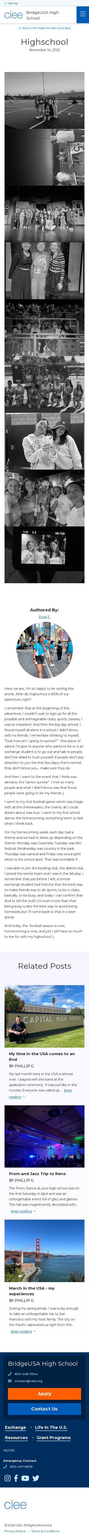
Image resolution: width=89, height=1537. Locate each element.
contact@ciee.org (28, 1381)
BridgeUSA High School (43, 1363)
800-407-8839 (21, 1466)
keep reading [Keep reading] (21, 1211)
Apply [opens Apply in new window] (44, 1393)
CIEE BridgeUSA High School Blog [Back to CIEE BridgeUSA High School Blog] (50, 28)
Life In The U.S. (51, 1427)
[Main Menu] (83, 14)
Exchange (15, 1427)
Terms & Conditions (45, 1531)
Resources (16, 1437)
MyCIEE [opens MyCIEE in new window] (9, 1450)
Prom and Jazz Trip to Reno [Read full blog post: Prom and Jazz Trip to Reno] (37, 1173)
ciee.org (13, 3)
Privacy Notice (15, 1531)
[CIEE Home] (16, 1517)
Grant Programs (54, 1437)
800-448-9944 (26, 1374)
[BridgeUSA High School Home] (38, 15)
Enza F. (44, 617)
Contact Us (44, 1409)
